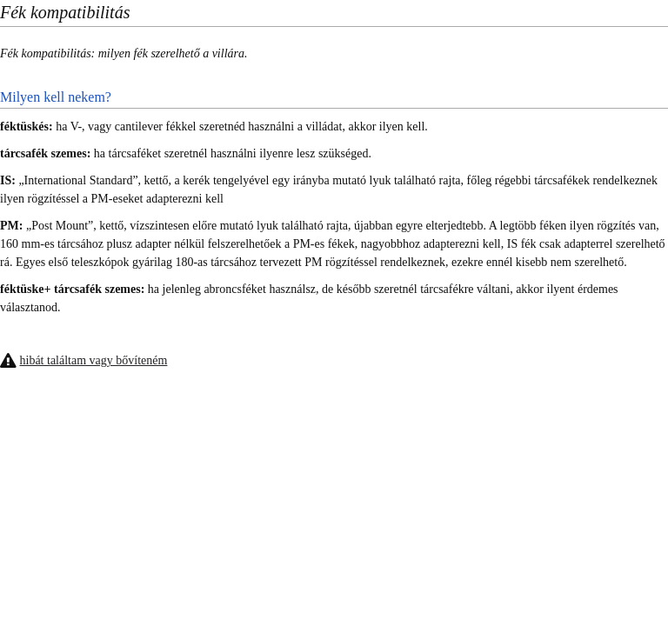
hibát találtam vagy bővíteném (94, 360)
